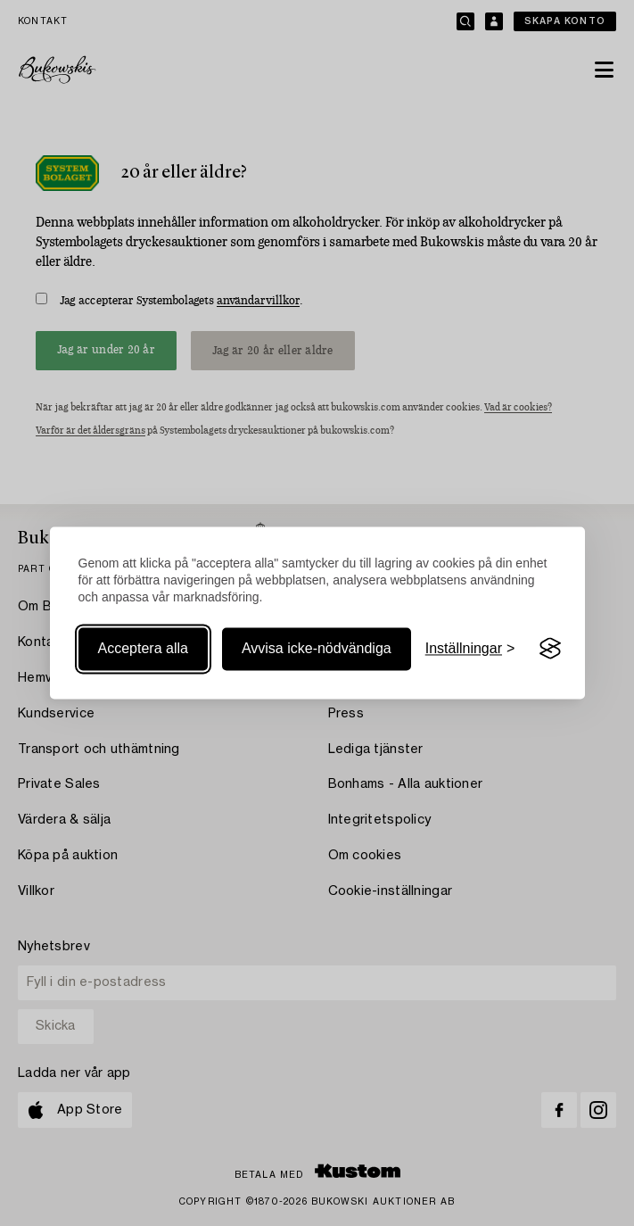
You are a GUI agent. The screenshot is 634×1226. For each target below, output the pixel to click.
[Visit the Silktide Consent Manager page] (550, 648)
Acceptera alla (143, 648)
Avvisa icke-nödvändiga (316, 648)
